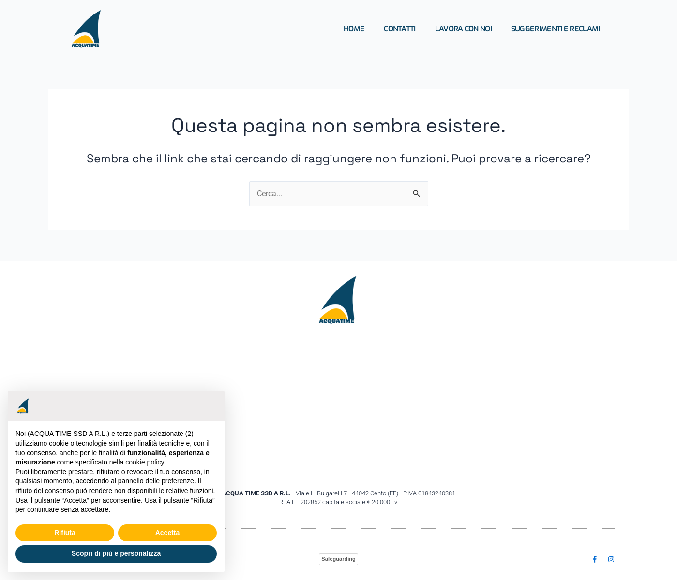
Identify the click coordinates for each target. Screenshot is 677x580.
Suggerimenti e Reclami (555, 29)
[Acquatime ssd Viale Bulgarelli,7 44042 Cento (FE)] (339, 406)
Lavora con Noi (463, 29)
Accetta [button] (167, 532)
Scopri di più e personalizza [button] (116, 553)
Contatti (399, 29)
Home (354, 29)
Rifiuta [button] (64, 532)
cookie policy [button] (144, 462)
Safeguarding (338, 559)
